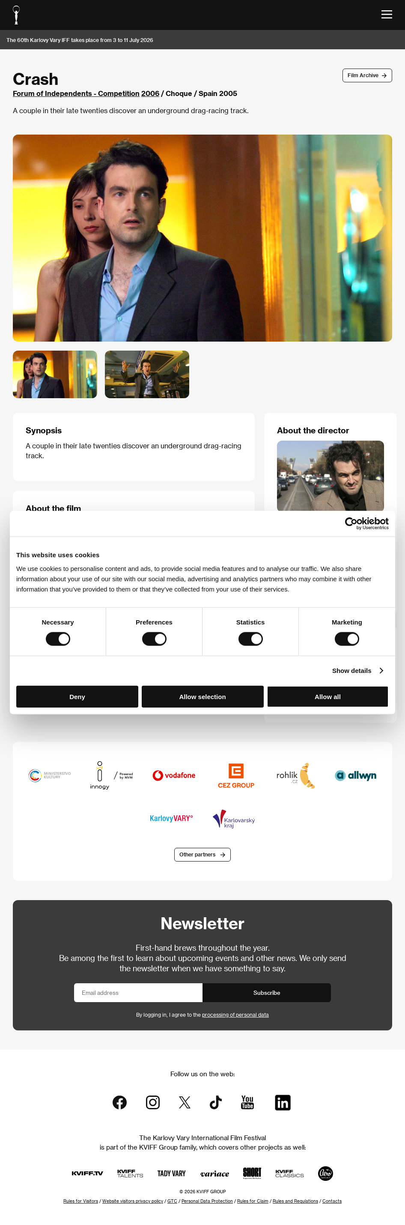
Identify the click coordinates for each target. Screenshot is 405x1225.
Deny (77, 696)
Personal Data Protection (207, 1201)
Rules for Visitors (80, 1201)
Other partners (197, 854)
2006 (150, 93)
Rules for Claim (252, 1201)
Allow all (328, 696)
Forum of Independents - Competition (76, 93)
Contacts (332, 1201)
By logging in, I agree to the (202, 1015)
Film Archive (363, 75)
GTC (172, 1201)
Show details (352, 670)
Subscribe (266, 992)
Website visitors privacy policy (132, 1201)
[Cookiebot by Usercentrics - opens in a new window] (351, 523)
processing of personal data (235, 1015)
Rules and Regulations (295, 1201)
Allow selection (202, 696)
